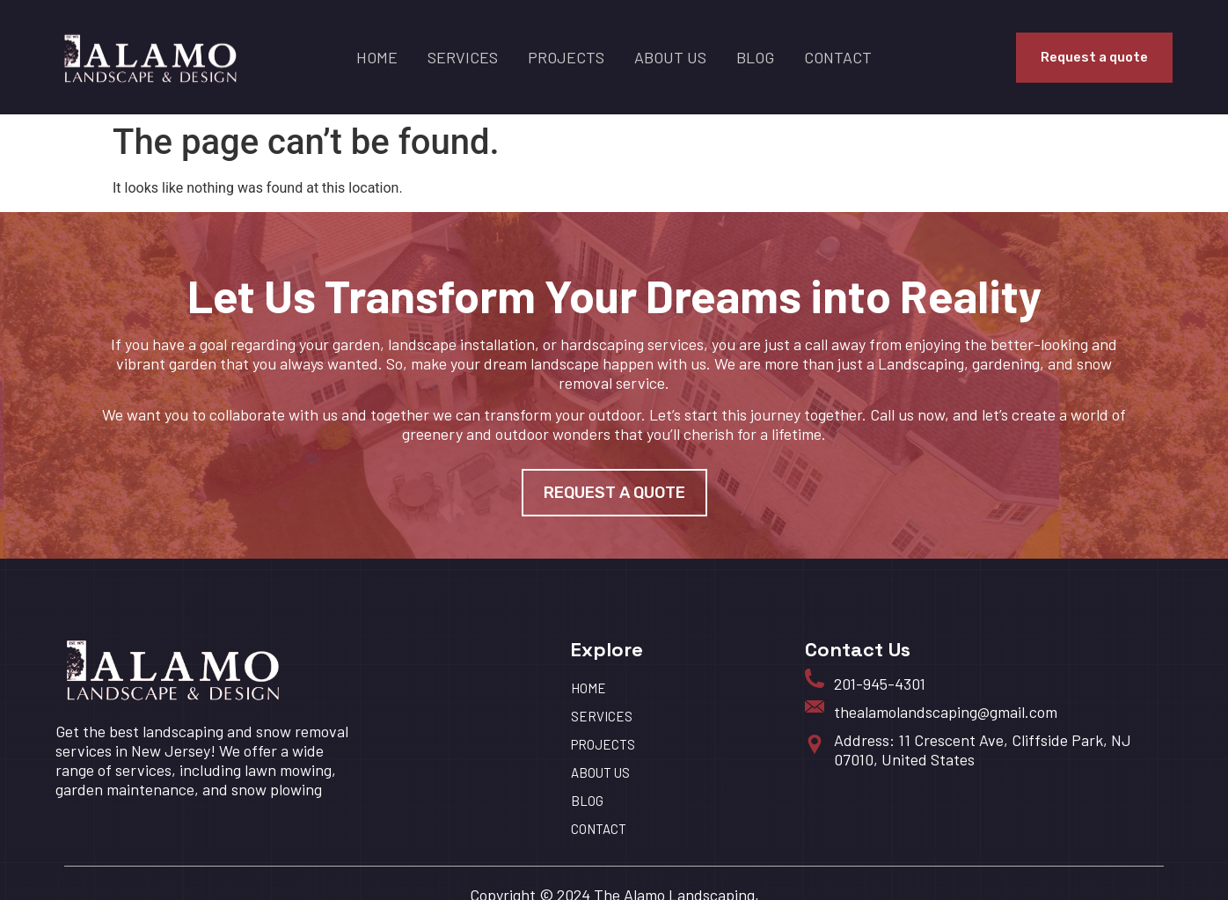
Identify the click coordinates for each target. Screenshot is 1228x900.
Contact (838, 57)
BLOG (755, 57)
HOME (377, 57)
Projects (566, 57)
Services (463, 57)
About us (670, 57)
